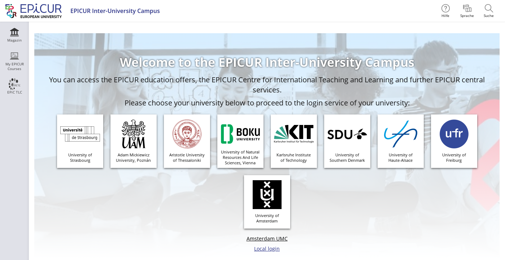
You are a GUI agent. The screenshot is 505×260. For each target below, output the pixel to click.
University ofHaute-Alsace (400, 157)
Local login (267, 248)
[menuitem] (467, 11)
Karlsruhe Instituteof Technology (294, 157)
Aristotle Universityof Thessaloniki (187, 157)
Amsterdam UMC (267, 238)
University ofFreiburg (454, 157)
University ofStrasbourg (80, 157)
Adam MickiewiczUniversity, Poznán (133, 157)
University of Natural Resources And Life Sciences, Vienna (240, 157)
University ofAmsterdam (267, 218)
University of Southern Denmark (347, 157)
